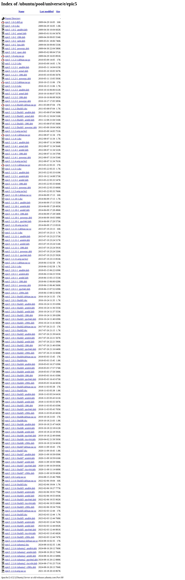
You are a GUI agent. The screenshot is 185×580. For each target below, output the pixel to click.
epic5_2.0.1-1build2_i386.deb (19, 345)
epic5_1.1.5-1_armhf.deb (16, 180)
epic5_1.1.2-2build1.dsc (16, 108)
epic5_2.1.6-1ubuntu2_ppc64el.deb (21, 559)
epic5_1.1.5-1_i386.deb (16, 184)
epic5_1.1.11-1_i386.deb (16, 247)
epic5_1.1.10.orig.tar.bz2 (16, 225)
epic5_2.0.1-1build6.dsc (16, 420)
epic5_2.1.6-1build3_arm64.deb (20, 492)
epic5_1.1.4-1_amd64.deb (17, 142)
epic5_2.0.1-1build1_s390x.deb (19, 323)
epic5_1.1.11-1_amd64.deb (17, 236)
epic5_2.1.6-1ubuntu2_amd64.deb (21, 548)
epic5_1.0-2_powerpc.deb (17, 48)
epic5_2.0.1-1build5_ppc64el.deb (20, 409)
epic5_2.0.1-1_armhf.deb (16, 278)
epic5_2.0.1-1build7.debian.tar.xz (20, 447)
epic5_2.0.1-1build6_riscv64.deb (20, 439)
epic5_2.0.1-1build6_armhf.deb (19, 432)
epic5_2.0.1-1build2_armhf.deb (19, 341)
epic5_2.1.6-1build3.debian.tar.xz (20, 481)
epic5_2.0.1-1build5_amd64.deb (20, 394)
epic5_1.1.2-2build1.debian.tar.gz (20, 105)
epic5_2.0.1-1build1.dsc (16, 300)
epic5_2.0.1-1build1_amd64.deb (20, 304)
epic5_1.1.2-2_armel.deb (16, 93)
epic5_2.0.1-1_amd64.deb (17, 270)
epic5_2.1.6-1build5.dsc (16, 514)
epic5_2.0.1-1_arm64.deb (17, 274)
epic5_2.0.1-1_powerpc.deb (18, 285)
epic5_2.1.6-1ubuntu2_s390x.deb (20, 567)
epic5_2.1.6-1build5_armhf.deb (19, 526)
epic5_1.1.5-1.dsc (13, 169)
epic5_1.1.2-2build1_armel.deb (19, 116)
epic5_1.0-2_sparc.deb (15, 52)
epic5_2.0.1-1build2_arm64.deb (20, 338)
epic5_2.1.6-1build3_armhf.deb (19, 496)
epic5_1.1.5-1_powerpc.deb (18, 187)
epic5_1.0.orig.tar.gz (14, 56)
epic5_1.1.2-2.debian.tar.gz (17, 82)
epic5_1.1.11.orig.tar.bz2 (16, 259)
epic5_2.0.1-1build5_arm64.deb (20, 398)
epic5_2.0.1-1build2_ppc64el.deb (20, 349)
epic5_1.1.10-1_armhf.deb (17, 210)
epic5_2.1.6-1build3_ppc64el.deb (20, 499)
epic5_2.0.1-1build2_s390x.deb (19, 353)
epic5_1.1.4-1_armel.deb (16, 146)
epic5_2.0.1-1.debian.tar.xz (17, 263)
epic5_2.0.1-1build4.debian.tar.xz (20, 356)
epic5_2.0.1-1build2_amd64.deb (20, 334)
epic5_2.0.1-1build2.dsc (16, 330)
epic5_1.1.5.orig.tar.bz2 (16, 191)
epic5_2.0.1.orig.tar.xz (15, 477)
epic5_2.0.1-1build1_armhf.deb (19, 311)
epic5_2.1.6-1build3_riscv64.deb (20, 503)
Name (21, 11)
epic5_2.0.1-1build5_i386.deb (19, 405)
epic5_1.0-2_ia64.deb (15, 41)
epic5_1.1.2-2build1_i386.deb (19, 123)
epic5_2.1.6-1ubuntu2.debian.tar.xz (21, 541)
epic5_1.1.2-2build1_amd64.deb (20, 112)
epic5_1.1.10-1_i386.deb (16, 214)
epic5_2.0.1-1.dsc (13, 266)
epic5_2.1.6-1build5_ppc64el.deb (20, 529)
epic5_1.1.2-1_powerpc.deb (18, 78)
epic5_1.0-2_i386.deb (15, 37)
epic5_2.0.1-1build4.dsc (16, 360)
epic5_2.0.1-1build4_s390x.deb (19, 383)
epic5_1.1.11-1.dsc (14, 232)
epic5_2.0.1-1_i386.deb (16, 281)
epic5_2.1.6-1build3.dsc (16, 484)
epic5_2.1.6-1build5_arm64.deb (20, 522)
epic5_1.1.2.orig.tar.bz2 (16, 131)
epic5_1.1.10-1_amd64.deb (17, 202)
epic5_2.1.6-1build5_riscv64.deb (20, 533)
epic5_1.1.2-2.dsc (13, 86)
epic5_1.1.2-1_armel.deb (16, 71)
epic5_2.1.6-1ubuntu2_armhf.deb (20, 556)
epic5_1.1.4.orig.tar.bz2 (16, 161)
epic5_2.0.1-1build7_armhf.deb (19, 462)
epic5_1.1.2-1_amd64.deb (17, 67)
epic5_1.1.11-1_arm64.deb (17, 240)
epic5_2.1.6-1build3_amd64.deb (20, 488)
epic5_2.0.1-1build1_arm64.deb (20, 308)
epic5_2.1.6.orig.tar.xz (15, 571)
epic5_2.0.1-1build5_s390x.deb (19, 413)
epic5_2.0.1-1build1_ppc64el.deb (20, 319)
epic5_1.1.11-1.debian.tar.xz (18, 229)
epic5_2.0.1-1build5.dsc (16, 390)
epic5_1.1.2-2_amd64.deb (17, 90)
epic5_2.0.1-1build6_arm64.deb (20, 428)
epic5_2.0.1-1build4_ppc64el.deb (20, 379)
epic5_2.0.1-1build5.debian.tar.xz (20, 387)
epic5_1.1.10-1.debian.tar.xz (18, 195)
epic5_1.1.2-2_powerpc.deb (18, 101)
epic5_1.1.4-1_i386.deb (16, 154)
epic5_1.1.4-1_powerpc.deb (18, 157)
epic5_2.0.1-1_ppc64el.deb (17, 289)
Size (58, 11)
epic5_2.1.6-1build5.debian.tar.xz (20, 511)
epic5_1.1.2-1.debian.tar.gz (17, 60)
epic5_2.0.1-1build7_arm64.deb (20, 458)
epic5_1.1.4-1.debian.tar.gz (17, 135)
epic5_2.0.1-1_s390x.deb (16, 293)
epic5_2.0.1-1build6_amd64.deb (20, 424)
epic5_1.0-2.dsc (12, 26)
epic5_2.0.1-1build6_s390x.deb (19, 443)
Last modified (46, 11)
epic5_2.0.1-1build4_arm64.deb (20, 368)
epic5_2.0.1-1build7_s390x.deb (19, 473)
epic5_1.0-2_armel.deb (15, 33)
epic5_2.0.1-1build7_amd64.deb (20, 454)
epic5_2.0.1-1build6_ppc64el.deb (20, 435)
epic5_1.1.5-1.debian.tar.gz (17, 165)
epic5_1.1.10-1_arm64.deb (17, 206)
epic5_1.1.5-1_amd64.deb (17, 172)
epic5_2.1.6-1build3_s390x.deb (19, 507)
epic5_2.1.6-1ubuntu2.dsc (17, 544)
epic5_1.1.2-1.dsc (13, 63)
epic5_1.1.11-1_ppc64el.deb (18, 255)
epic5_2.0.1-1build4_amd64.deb (20, 364)
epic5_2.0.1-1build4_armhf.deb (19, 372)
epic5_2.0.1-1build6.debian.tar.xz (20, 417)
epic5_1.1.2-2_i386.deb (16, 97)
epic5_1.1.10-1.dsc (14, 199)
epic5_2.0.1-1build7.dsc (16, 450)
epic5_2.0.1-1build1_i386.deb (19, 315)
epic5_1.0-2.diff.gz (14, 22)
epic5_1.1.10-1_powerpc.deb (18, 217)
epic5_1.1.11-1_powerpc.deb (18, 251)
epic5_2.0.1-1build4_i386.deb (19, 375)
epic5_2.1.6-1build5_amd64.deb (20, 518)
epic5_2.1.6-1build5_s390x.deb (19, 537)
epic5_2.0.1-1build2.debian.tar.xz (20, 326)
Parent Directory (12, 18)
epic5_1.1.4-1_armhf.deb (16, 150)
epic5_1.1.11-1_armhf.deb (17, 244)
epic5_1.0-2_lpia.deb (15, 45)
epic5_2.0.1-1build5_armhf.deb (19, 402)
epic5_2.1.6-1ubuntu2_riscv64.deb (21, 563)
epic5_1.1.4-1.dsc (13, 138)
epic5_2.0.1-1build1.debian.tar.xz (20, 296)
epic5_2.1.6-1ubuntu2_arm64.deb (20, 552)
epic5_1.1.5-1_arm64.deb (17, 176)
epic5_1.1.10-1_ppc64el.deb (18, 221)
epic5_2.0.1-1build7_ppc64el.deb (20, 465)
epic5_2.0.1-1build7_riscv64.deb (20, 469)
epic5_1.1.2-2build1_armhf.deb (19, 120)
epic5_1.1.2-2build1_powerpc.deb (21, 127)
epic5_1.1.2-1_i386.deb (16, 75)
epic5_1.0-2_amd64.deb (16, 29)
